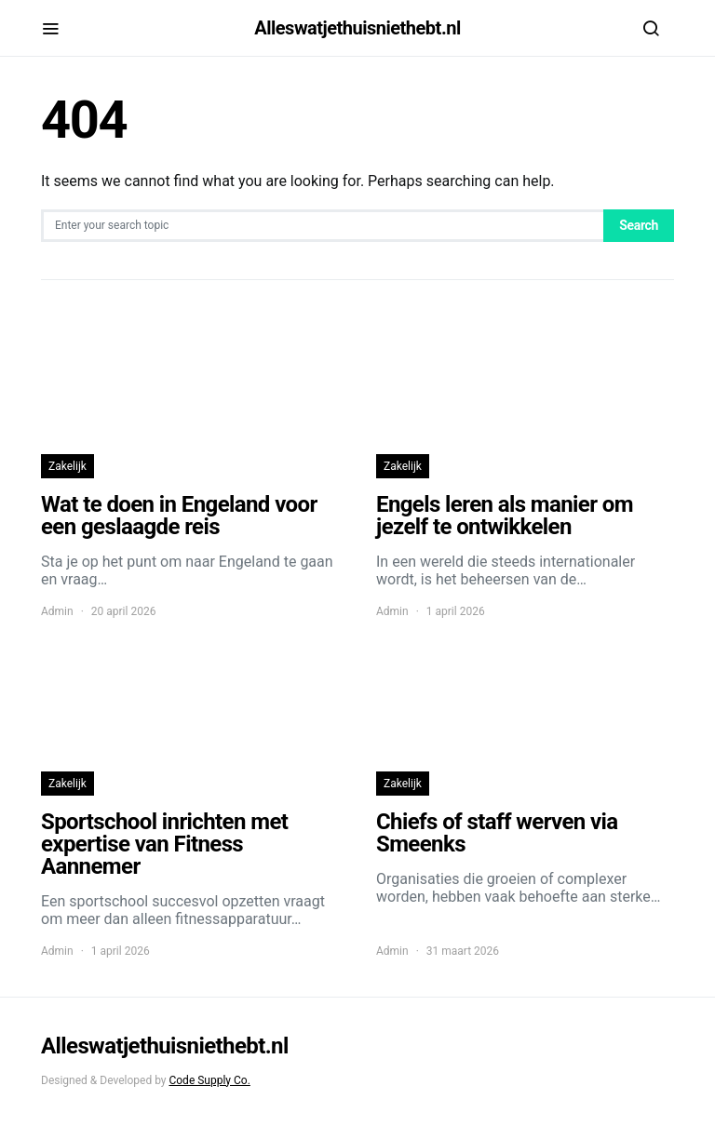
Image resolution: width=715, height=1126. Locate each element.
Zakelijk (67, 466)
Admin (57, 611)
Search (638, 225)
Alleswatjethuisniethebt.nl (357, 28)
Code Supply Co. (209, 1080)
